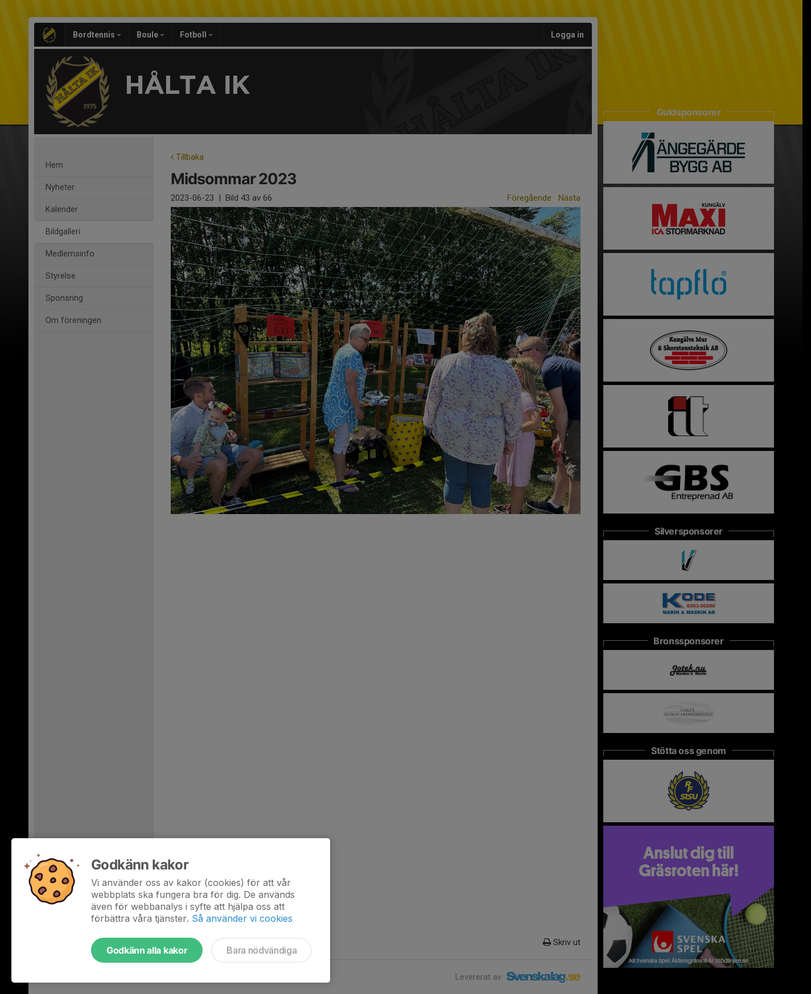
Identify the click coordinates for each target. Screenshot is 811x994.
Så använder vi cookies (242, 918)
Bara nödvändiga (262, 950)
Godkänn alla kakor (146, 950)
